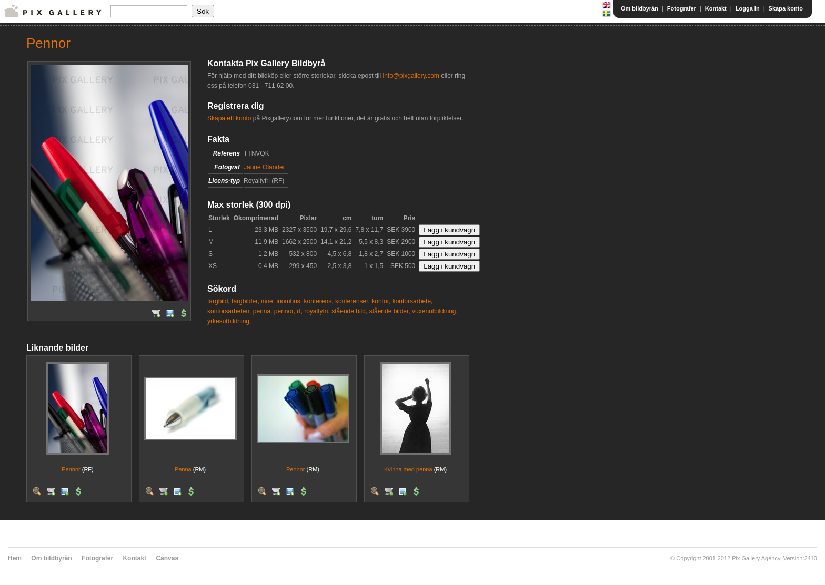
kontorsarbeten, (229, 311)
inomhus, (289, 301)
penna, (263, 311)
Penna (183, 469)
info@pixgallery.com (411, 75)
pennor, (284, 311)
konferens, (319, 301)
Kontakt (716, 8)
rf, (300, 311)
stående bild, (349, 311)
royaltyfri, (317, 311)
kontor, (380, 301)
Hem (15, 558)
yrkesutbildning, (229, 321)
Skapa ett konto (229, 118)
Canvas (167, 558)
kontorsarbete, (413, 301)
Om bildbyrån (639, 8)
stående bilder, (389, 311)
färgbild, (218, 301)
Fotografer (681, 8)
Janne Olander (264, 167)
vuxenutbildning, (435, 311)
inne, (268, 301)
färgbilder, (245, 301)
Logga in (748, 8)
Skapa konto (786, 8)
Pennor (71, 469)
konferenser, (352, 301)
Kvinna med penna (408, 469)
